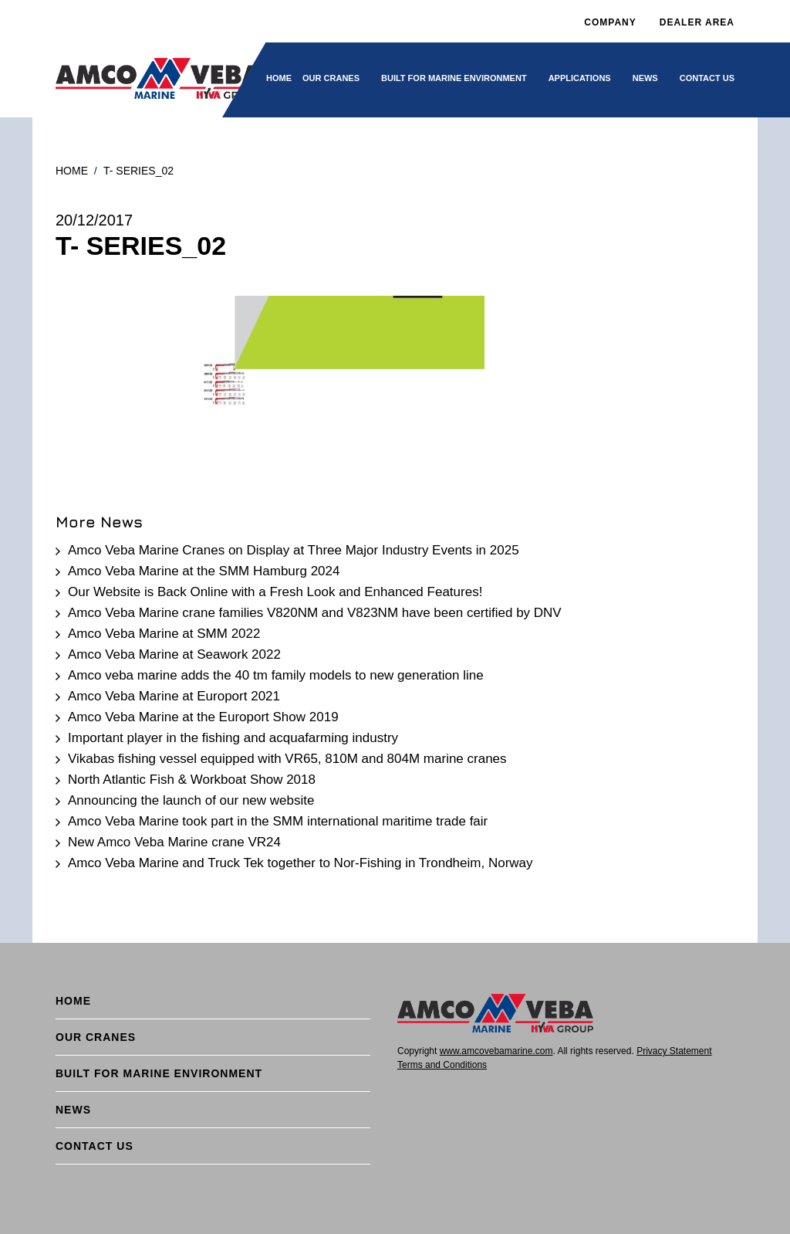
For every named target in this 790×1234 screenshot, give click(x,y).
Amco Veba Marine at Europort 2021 (174, 696)
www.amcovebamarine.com (496, 1051)
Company (610, 22)
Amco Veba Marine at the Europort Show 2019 (203, 717)
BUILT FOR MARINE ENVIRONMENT (454, 78)
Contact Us (707, 78)
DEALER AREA (697, 22)
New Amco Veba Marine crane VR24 (174, 842)
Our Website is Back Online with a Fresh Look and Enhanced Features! (275, 592)
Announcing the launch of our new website (191, 800)
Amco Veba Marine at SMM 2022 (164, 633)
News (645, 78)
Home (279, 78)
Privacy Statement (673, 1051)
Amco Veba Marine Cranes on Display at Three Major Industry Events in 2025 (293, 550)
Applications (580, 78)
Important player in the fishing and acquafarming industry (233, 738)
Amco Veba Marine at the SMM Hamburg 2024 (203, 571)
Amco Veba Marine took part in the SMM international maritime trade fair (278, 821)
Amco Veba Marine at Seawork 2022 (174, 654)
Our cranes (331, 78)
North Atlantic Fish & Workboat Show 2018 (192, 779)
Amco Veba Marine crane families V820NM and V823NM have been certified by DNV (315, 612)
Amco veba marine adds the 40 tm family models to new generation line (276, 675)
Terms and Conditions (442, 1064)
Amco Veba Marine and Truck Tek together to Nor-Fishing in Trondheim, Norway (300, 863)
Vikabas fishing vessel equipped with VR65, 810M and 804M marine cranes (287, 758)
